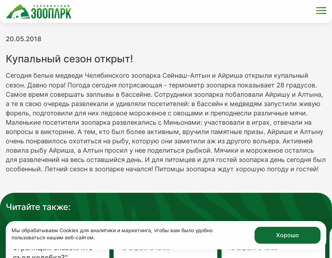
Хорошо (287, 235)
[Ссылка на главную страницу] (39, 11)
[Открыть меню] (321, 11)
